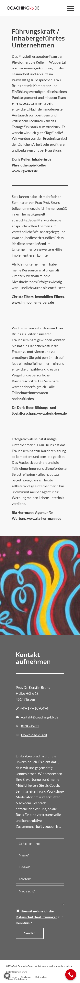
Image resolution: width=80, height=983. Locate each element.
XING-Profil (30, 726)
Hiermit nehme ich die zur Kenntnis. (39, 917)
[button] (7, 976)
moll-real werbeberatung (60, 966)
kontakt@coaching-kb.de (39, 717)
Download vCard (34, 735)
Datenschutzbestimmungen (36, 917)
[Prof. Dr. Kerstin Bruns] (33, 8)
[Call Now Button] (70, 974)
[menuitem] (68, 8)
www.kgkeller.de (25, 171)
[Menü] (68, 8)
